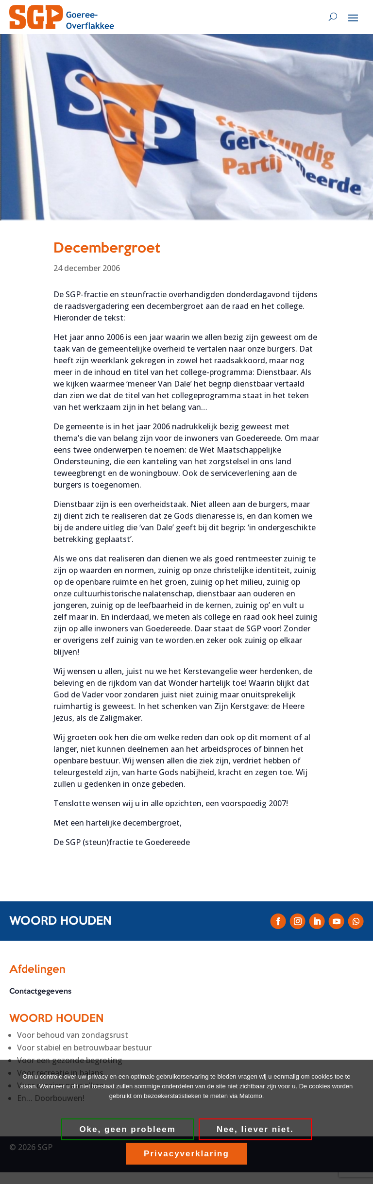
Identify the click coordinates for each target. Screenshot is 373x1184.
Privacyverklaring (186, 1153)
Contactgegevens (40, 992)
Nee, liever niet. (255, 1129)
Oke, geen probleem (127, 1129)
